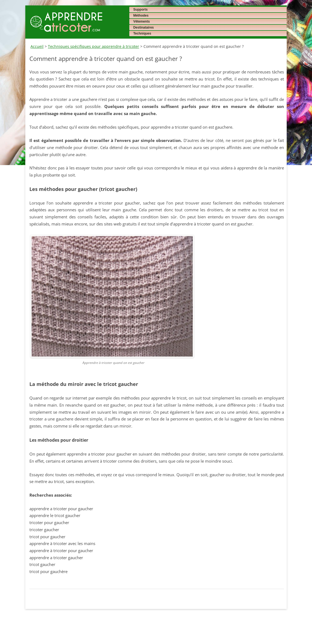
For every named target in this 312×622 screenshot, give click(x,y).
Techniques (142, 33)
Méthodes (140, 15)
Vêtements (141, 21)
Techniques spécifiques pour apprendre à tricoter (93, 46)
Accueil (37, 46)
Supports (140, 9)
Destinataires (143, 27)
